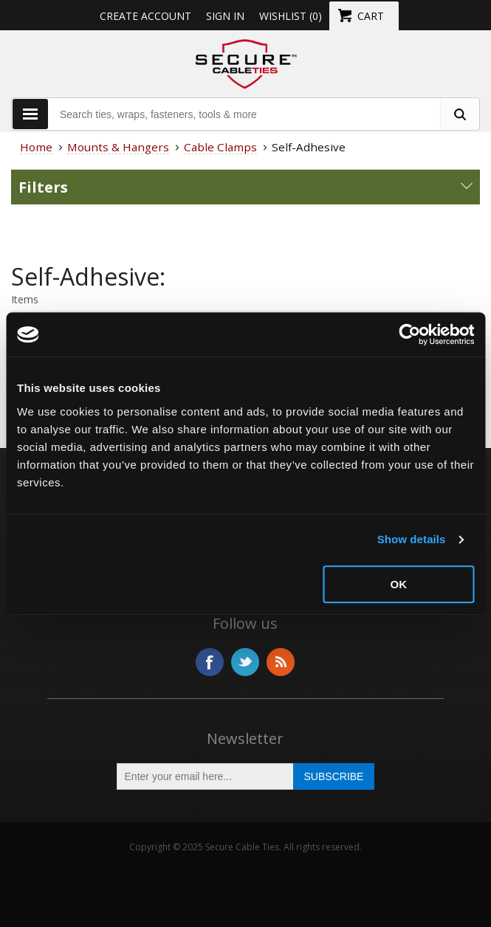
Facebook (210, 662)
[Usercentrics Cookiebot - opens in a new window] (409, 334)
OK (399, 584)
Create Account (145, 16)
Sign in (225, 16)
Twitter (245, 662)
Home (36, 146)
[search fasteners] (459, 114)
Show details (411, 539)
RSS (281, 662)
